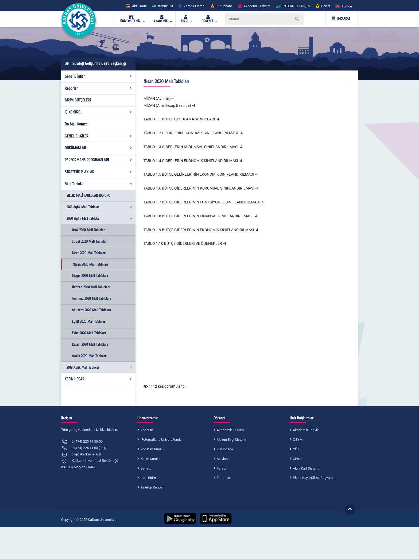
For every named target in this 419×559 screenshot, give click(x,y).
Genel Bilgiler (98, 76)
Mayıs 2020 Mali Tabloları (90, 275)
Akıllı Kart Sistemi (306, 468)
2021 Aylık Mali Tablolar (99, 207)
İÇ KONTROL (98, 112)
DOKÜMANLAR (98, 147)
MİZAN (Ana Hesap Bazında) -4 (169, 105)
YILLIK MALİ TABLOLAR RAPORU (88, 195)
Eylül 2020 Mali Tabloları (89, 321)
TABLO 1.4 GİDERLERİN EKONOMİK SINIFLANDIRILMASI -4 (192, 161)
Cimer (297, 459)
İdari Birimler (150, 478)
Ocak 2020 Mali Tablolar (88, 230)
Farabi (221, 468)
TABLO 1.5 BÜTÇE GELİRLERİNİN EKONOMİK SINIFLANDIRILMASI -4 (200, 174)
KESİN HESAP (98, 379)
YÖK (296, 449)
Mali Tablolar (99, 184)
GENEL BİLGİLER (98, 136)
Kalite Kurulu (150, 459)
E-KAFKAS (341, 18)
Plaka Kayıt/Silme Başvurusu (314, 478)
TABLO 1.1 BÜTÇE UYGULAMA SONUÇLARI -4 (181, 119)
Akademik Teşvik (306, 430)
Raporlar (98, 88)
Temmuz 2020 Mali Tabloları (91, 298)
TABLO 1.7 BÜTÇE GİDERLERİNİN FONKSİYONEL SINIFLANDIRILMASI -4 (203, 202)
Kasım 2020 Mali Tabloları (90, 344)
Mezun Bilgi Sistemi (231, 440)
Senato (146, 468)
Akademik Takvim (230, 430)
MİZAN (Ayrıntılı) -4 (159, 98)
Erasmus (223, 478)
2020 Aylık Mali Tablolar (100, 218)
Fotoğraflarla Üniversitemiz (161, 440)
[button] (343, 6)
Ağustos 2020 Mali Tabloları (91, 310)
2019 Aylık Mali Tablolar (99, 367)
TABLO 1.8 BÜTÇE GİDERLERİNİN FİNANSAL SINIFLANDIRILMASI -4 (200, 216)
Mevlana (223, 459)
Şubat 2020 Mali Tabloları (89, 241)
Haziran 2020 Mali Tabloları (91, 287)
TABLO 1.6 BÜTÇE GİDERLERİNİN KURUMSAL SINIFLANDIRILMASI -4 (200, 188)
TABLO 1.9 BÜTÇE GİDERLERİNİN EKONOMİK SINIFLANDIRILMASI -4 (200, 230)
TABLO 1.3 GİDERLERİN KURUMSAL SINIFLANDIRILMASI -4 (192, 147)
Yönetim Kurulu (152, 449)
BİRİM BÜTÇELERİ (78, 100)
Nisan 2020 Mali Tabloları (90, 264)
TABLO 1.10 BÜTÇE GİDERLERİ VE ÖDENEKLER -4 (184, 243)
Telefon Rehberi (152, 487)
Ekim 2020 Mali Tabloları (89, 333)
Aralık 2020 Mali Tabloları (89, 356)
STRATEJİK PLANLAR (98, 172)
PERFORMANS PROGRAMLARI (98, 160)
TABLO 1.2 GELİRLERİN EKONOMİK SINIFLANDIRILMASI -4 (193, 133)
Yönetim (147, 430)
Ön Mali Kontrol (76, 124)
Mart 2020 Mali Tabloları (89, 253)
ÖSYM (297, 440)
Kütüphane (225, 449)
